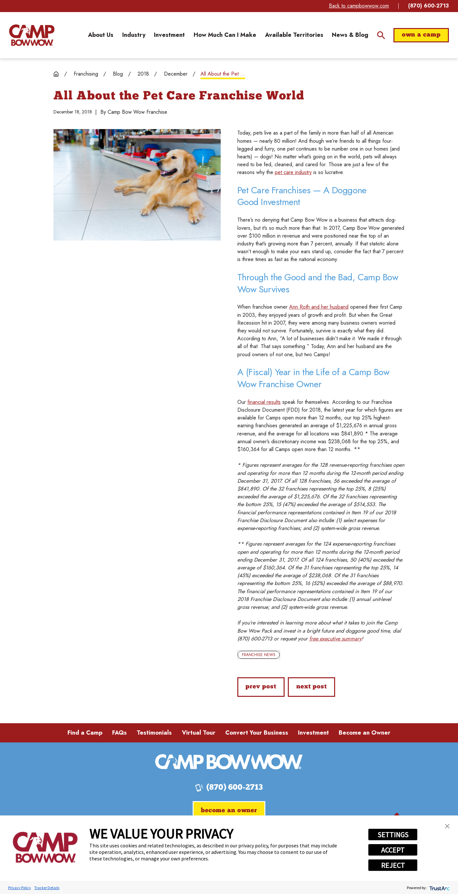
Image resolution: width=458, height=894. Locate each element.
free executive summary (335, 638)
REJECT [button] (393, 865)
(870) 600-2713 (428, 5)
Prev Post (260, 687)
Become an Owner (365, 732)
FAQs (119, 732)
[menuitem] (100, 35)
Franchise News (258, 655)
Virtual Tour (198, 732)
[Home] (31, 35)
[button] (447, 826)
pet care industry (293, 172)
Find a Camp (84, 732)
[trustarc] (439, 887)
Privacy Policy (19, 887)
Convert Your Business (256, 732)
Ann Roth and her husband (318, 307)
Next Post (311, 687)
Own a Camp (421, 35)
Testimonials (154, 732)
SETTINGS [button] (392, 834)
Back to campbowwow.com (359, 5)
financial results (264, 402)
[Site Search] (381, 35)
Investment (313, 732)
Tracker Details (46, 887)
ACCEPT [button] (393, 850)
